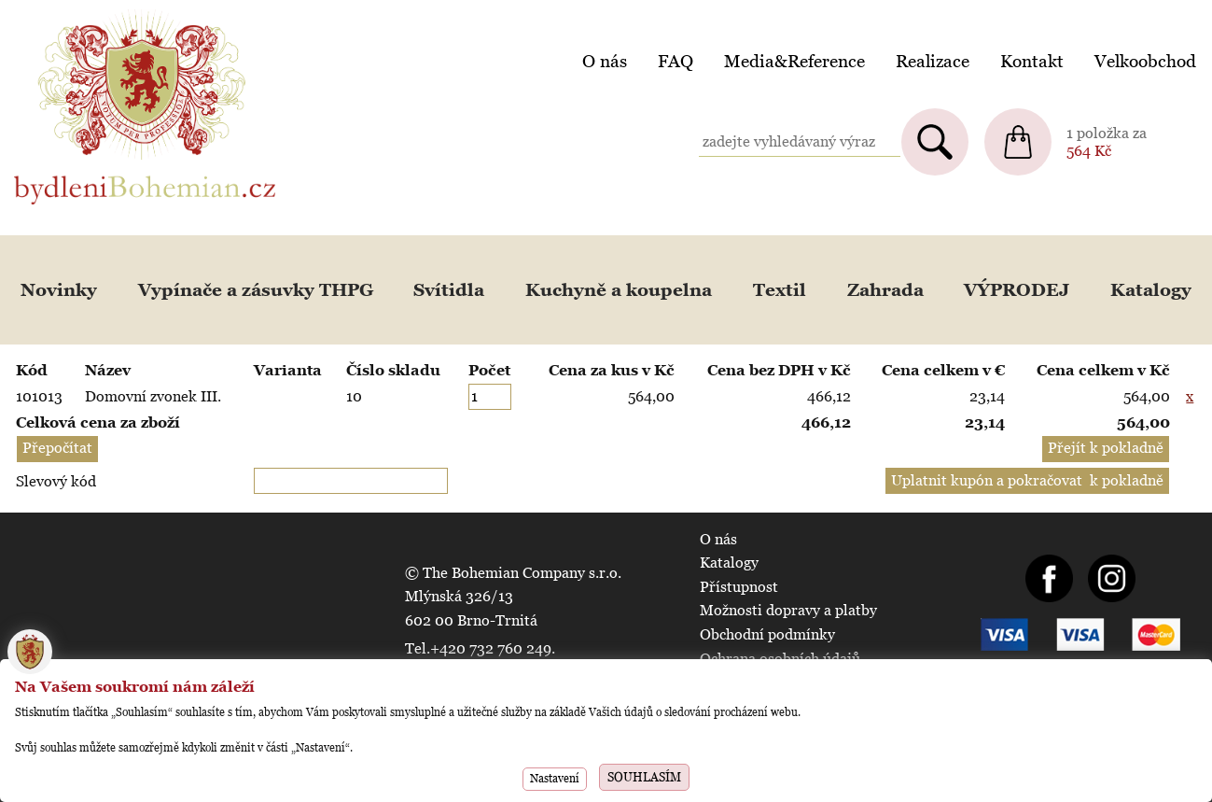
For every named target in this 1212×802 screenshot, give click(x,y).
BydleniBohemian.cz (81, 12)
